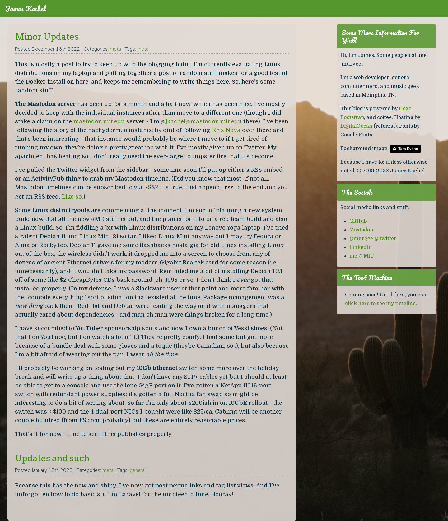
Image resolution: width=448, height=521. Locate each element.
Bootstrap (352, 117)
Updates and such (52, 458)
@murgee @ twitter (372, 238)
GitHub (358, 221)
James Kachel (25, 8)
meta (115, 49)
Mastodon (361, 230)
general (138, 470)
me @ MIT (361, 256)
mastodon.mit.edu (99, 121)
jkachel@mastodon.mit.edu (204, 121)
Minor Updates (47, 36)
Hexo (405, 109)
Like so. (72, 196)
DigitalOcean (356, 126)
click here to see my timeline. (381, 303)
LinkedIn (360, 247)
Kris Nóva (226, 130)
